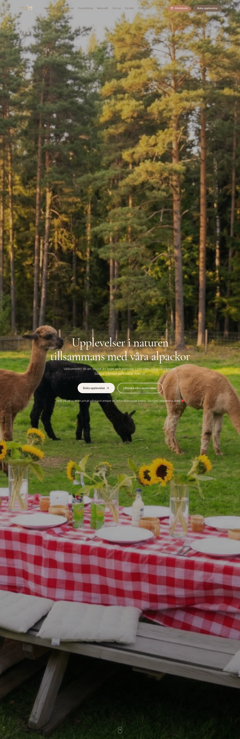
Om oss (116, 8)
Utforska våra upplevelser (140, 388)
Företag (58, 8)
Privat (70, 8)
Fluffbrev (143, 8)
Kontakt (129, 8)
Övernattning (85, 8)
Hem (47, 8)
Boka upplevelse (207, 8)
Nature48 (102, 8)
